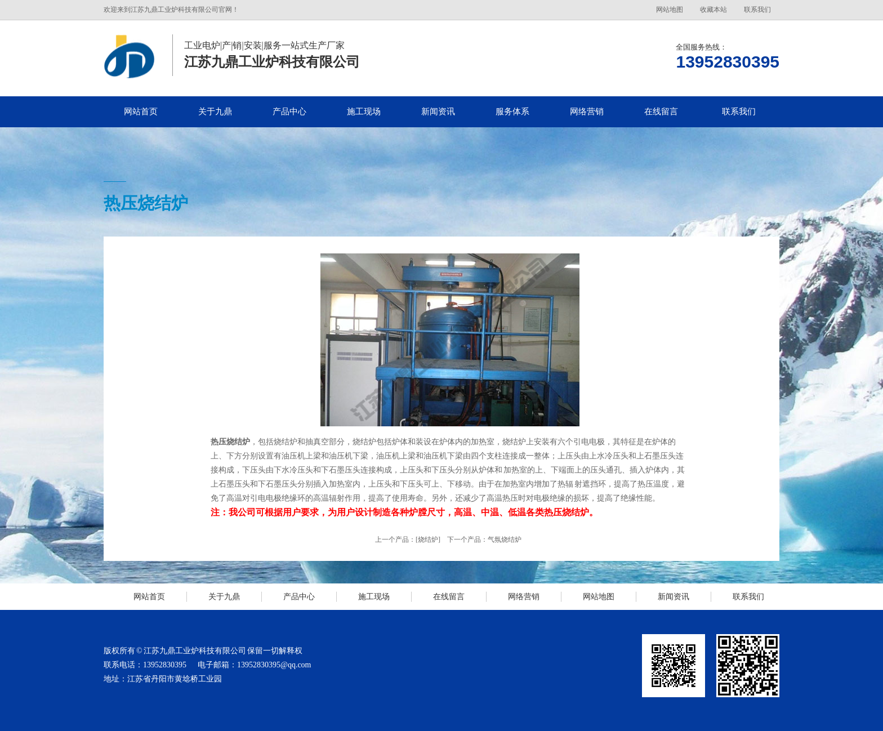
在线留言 (661, 111)
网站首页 (141, 111)
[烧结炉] (428, 539)
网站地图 (669, 10)
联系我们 (757, 10)
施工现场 (364, 111)
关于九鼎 (215, 111)
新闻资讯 (438, 111)
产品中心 (289, 111)
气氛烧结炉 (504, 539)
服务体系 (512, 111)
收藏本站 (713, 10)
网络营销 (587, 111)
